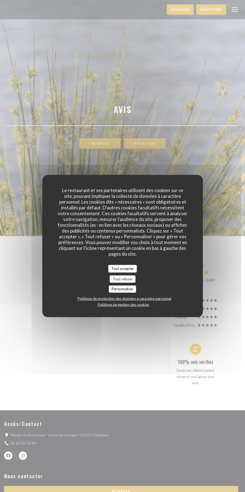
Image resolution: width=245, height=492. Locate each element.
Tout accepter (122, 268)
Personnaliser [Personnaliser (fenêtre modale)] (122, 289)
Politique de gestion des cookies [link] (123, 304)
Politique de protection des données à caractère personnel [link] (124, 298)
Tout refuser (123, 279)
